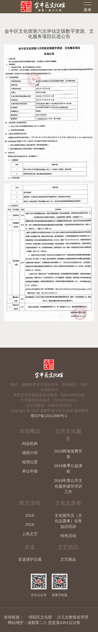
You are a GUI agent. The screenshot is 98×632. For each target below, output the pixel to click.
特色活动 (68, 535)
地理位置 (30, 462)
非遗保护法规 (30, 559)
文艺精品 (68, 559)
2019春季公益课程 (68, 468)
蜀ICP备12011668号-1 (49, 416)
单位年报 (30, 471)
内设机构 (30, 443)
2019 (29, 515)
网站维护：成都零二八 (27, 622)
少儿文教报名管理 (72, 617)
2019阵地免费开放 (68, 454)
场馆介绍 (30, 452)
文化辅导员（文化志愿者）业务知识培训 (68, 521)
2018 (29, 524)
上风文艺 (30, 534)
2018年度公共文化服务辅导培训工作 (68, 486)
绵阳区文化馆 (40, 617)
